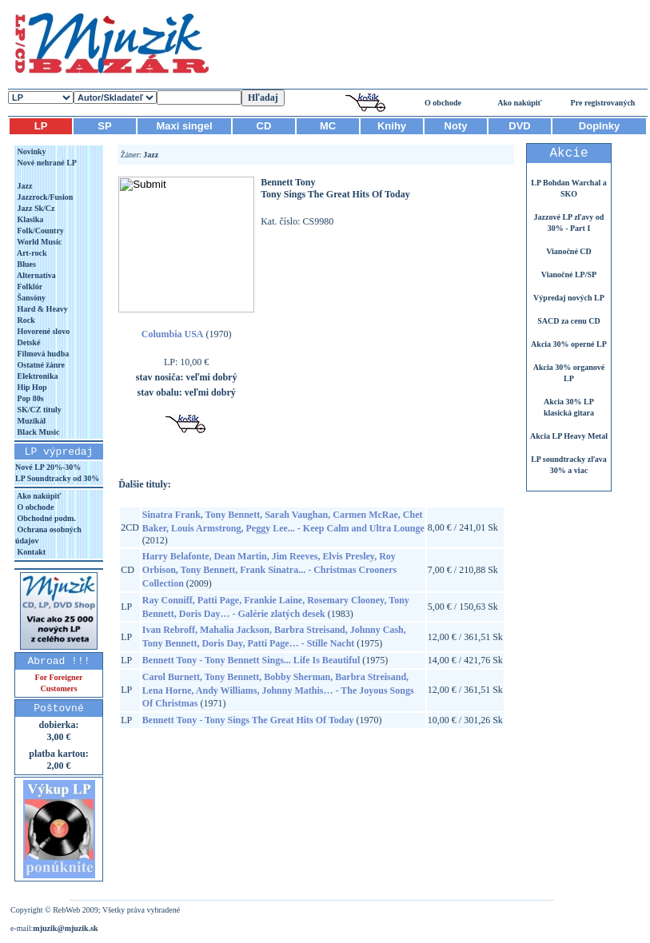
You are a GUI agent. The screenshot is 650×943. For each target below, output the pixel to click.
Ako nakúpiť (519, 102)
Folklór (28, 286)
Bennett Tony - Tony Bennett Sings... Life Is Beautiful (251, 660)
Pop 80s (29, 398)
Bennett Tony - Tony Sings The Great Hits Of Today (248, 720)
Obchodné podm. (45, 518)
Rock (25, 320)
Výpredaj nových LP (568, 297)
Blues (25, 264)
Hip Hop (30, 387)
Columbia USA (173, 334)
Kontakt (30, 551)
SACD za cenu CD (568, 320)
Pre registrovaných (603, 102)
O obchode (443, 102)
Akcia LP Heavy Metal (569, 436)
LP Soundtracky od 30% (57, 478)
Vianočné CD (569, 251)
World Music (38, 241)
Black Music (37, 432)
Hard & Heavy (41, 308)
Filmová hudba (42, 353)
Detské (27, 342)
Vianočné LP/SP (568, 274)
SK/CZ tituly (38, 409)
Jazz (23, 185)
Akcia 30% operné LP (569, 344)
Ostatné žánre (40, 364)
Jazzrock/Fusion (44, 197)
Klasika (29, 219)
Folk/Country (39, 230)
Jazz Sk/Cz (34, 208)
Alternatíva (35, 275)
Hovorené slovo (42, 331)
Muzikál (30, 420)
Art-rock (31, 253)
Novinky (30, 151)
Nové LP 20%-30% (48, 467)
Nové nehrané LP (46, 162)
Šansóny (30, 297)
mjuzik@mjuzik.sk (65, 928)
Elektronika (36, 376)
